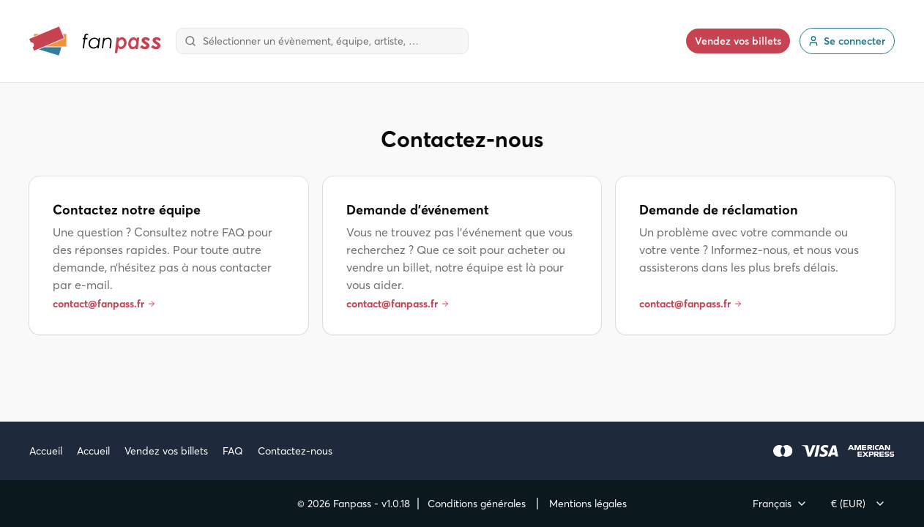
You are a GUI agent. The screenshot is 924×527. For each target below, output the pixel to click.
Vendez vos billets (166, 450)
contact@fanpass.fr (104, 303)
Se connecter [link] (846, 41)
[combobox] (322, 41)
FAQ (233, 450)
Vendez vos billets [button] (738, 41)
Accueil (45, 450)
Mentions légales (588, 503)
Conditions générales (477, 503)
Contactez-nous (295, 450)
